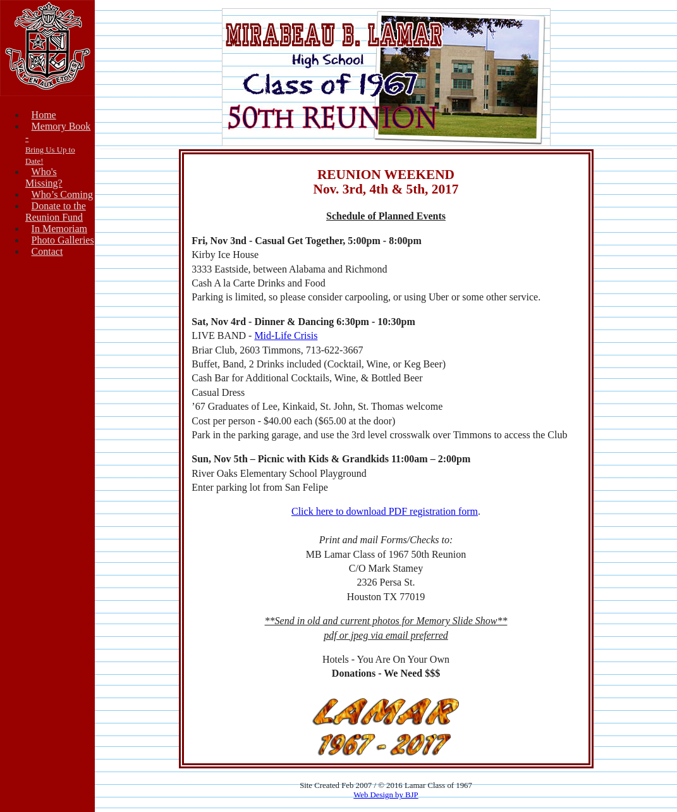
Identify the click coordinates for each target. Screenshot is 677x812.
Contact (47, 251)
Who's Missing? (44, 177)
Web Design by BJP (385, 794)
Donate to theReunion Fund (55, 211)
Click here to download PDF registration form (384, 511)
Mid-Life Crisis (285, 335)
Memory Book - (57, 143)
